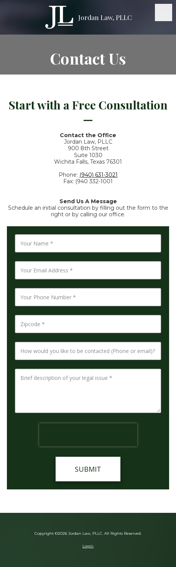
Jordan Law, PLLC (105, 17)
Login (88, 546)
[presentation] (88, 434)
